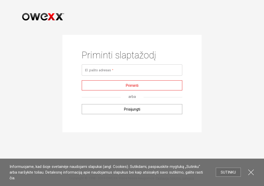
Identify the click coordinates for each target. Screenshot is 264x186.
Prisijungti (132, 109)
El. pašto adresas (98, 70)
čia (12, 178)
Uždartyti (251, 172)
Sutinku (228, 172)
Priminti (132, 85)
